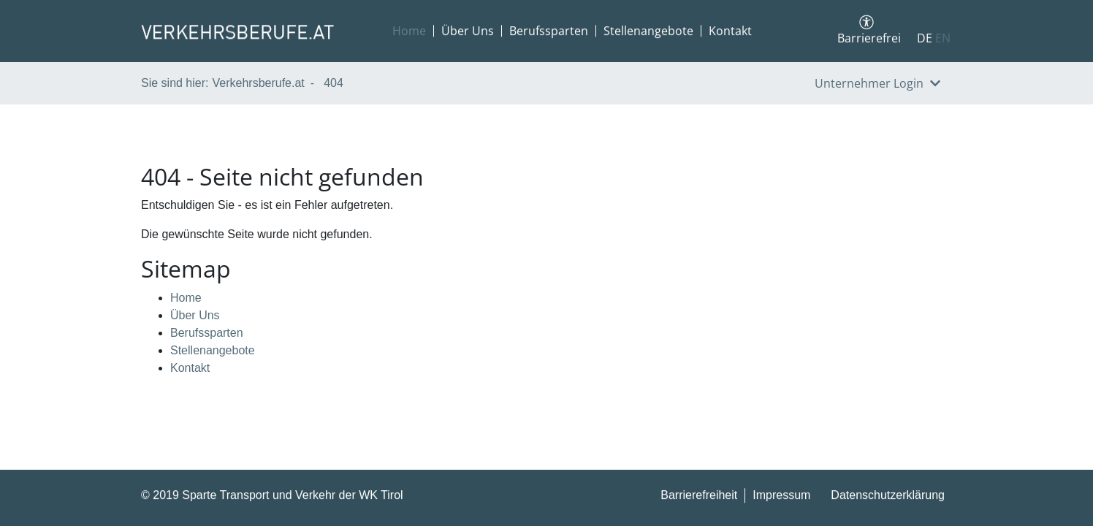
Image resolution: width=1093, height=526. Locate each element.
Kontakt (730, 31)
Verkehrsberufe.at (259, 83)
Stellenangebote (648, 31)
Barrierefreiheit (698, 495)
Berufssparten (548, 31)
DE (924, 39)
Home (409, 31)
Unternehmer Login (877, 83)
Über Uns (467, 31)
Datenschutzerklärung (888, 495)
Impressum (781, 495)
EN (943, 39)
